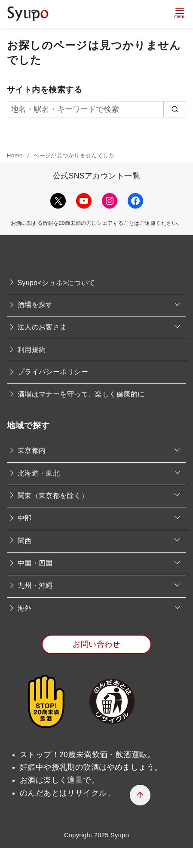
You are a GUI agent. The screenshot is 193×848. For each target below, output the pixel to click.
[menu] (180, 11)
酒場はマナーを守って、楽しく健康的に (81, 394)
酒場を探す (35, 304)
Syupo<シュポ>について (56, 282)
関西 (25, 540)
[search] (175, 109)
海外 (25, 608)
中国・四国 (35, 563)
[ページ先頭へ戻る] (140, 795)
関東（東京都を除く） (53, 495)
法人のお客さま (42, 327)
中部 (25, 518)
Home (16, 155)
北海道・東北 (39, 473)
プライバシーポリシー (53, 371)
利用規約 (32, 349)
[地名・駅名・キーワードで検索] (96, 109)
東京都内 (32, 450)
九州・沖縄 (35, 585)
